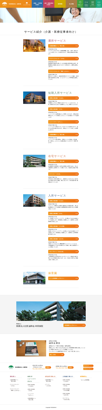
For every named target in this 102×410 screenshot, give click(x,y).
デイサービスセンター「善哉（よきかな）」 (60, 71)
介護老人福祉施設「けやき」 (56, 109)
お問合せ (48, 367)
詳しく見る (53, 354)
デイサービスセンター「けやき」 (57, 58)
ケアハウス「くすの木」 (55, 174)
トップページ (26, 3)
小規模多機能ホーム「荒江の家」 (57, 45)
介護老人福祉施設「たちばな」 (56, 98)
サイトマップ (86, 365)
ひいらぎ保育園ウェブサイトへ (56, 278)
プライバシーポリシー (88, 368)
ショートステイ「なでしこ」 (56, 121)
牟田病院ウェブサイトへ (71, 325)
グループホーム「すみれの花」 (56, 251)
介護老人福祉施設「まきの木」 (56, 238)
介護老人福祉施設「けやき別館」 (57, 226)
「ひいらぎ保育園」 (85, 380)
